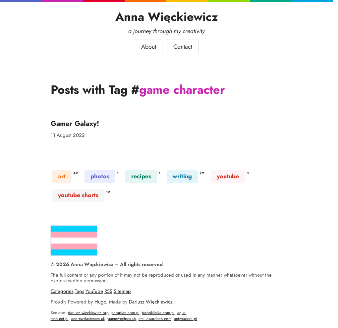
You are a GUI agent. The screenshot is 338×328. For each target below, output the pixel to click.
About (148, 46)
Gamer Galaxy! (75, 123)
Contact (182, 46)
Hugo (100, 301)
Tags (79, 291)
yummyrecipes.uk (121, 319)
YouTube (94, 291)
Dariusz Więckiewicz (151, 301)
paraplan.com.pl (125, 313)
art (62, 176)
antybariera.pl (185, 319)
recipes (141, 176)
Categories (62, 291)
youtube (228, 176)
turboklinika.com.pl (158, 313)
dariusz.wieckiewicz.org (88, 313)
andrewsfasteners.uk (88, 319)
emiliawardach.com (155, 319)
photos (99, 176)
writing (182, 176)
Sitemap (122, 291)
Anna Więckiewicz (166, 17)
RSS (108, 291)
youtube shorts (78, 195)
